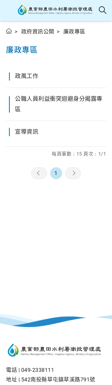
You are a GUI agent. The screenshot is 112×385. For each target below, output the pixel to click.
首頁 (9, 31)
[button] (9, 10)
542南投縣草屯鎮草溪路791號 (58, 379)
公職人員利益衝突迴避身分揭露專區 (58, 104)
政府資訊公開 (37, 31)
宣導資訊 (26, 131)
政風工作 (26, 76)
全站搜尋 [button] (102, 10)
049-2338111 (37, 370)
